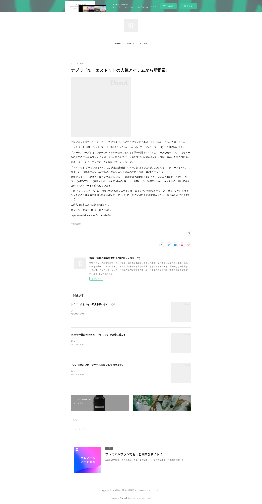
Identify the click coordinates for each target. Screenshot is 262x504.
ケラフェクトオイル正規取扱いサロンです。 (94, 304)
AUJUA (144, 43)
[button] (117, 44)
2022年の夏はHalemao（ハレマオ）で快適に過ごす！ (99, 334)
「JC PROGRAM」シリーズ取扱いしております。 (97, 364)
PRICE (130, 43)
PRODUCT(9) (76, 224)
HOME (117, 43)
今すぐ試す (168, 6)
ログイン (188, 6)
